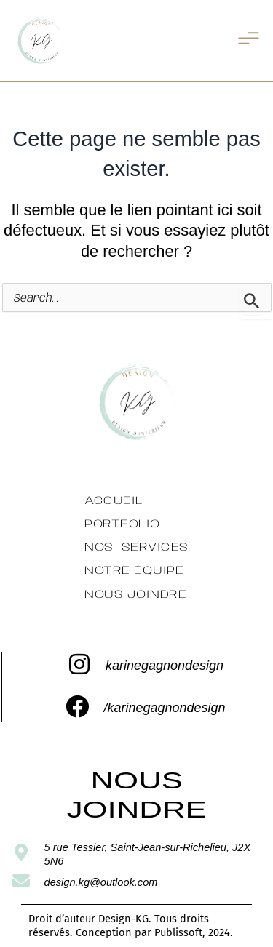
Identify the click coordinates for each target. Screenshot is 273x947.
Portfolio (122, 524)
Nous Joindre (135, 593)
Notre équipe (133, 570)
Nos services (136, 547)
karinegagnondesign (164, 665)
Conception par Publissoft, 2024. (154, 932)
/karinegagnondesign (164, 707)
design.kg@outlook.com (101, 882)
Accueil (113, 500)
